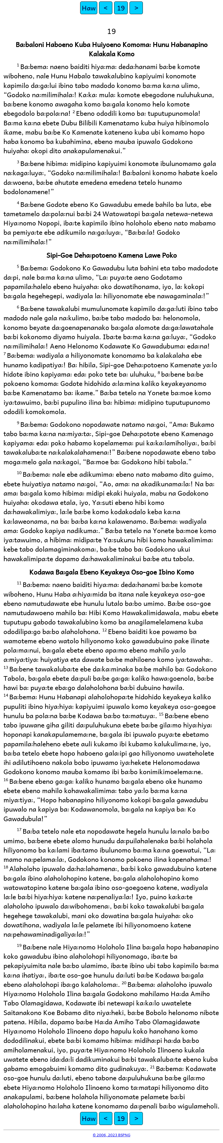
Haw (89, 7)
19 (121, 7)
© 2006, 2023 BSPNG (111, 1135)
